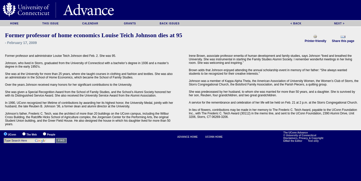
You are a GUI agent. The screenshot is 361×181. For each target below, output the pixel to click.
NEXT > (339, 23)
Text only (313, 141)
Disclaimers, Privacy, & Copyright (303, 138)
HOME (14, 23)
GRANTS (130, 23)
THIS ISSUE (50, 23)
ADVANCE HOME (187, 136)
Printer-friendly (315, 41)
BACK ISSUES (169, 23)
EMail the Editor (293, 141)
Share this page (343, 41)
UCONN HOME (213, 136)
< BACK (296, 23)
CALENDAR (90, 23)
